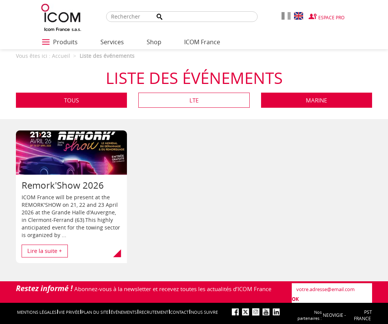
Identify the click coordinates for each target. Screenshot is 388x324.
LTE (194, 100)
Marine (316, 100)
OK (295, 299)
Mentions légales (36, 312)
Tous (71, 100)
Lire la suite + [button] (44, 250)
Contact (179, 312)
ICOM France (202, 42)
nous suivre (204, 312)
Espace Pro (331, 17)
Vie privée (69, 312)
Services (112, 42)
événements (124, 312)
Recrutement (153, 312)
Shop (154, 42)
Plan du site (94, 312)
